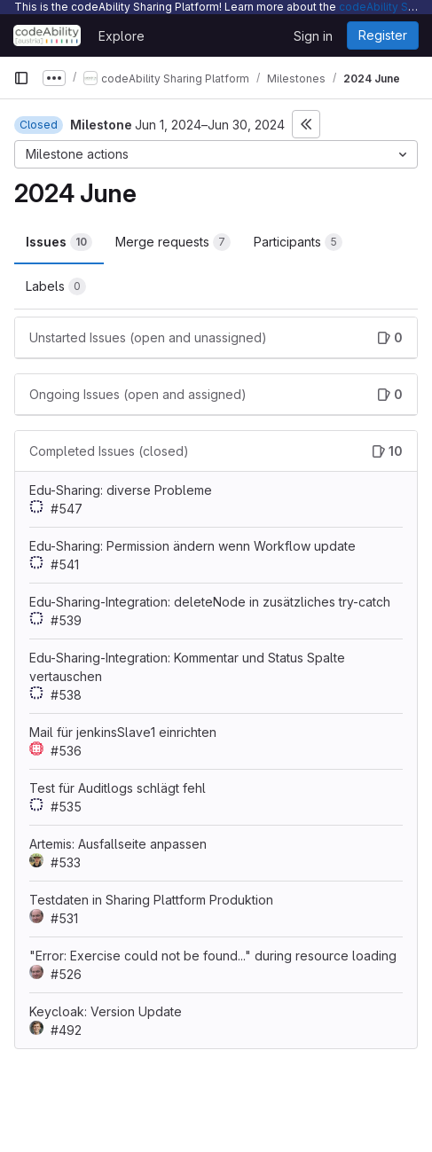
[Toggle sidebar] (306, 124)
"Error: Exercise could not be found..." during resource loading (213, 955)
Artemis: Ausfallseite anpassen (118, 843)
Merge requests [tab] (173, 242)
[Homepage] (47, 35)
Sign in (313, 35)
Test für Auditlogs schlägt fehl (117, 787)
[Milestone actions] (216, 154)
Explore (121, 35)
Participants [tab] (298, 242)
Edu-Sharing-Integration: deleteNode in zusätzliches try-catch (209, 601)
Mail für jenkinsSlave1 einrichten (122, 732)
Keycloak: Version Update (105, 1011)
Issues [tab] (59, 242)
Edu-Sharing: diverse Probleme (120, 490)
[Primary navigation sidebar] (21, 78)
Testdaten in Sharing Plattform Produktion (151, 899)
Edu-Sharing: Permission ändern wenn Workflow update (192, 545)
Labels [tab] (56, 286)
